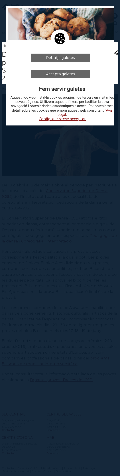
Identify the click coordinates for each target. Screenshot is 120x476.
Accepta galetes (60, 74)
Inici (4, 45)
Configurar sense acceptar (62, 119)
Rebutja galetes (60, 58)
